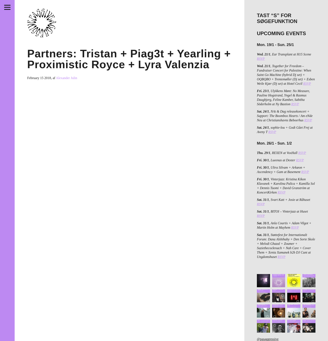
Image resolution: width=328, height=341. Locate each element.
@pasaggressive (268, 339)
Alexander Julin (66, 78)
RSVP (261, 58)
